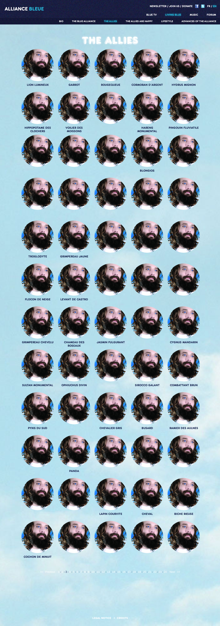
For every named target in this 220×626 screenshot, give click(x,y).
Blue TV (151, 14)
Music (194, 14)
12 (103, 571)
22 (155, 571)
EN (214, 6)
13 (108, 571)
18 (134, 571)
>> (178, 571)
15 (118, 571)
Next (172, 571)
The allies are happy (139, 21)
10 (93, 571)
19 (139, 571)
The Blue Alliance (83, 21)
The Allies (110, 21)
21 (149, 571)
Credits (122, 618)
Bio (61, 21)
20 (144, 571)
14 (113, 571)
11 (98, 571)
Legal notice (102, 618)
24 (165, 571)
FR (208, 6)
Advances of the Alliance (199, 21)
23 (160, 571)
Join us (174, 6)
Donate (187, 6)
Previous (50, 571)
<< (41, 571)
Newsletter (158, 6)
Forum (211, 14)
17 (129, 571)
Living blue (173, 14)
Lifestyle (167, 21)
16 (123, 571)
